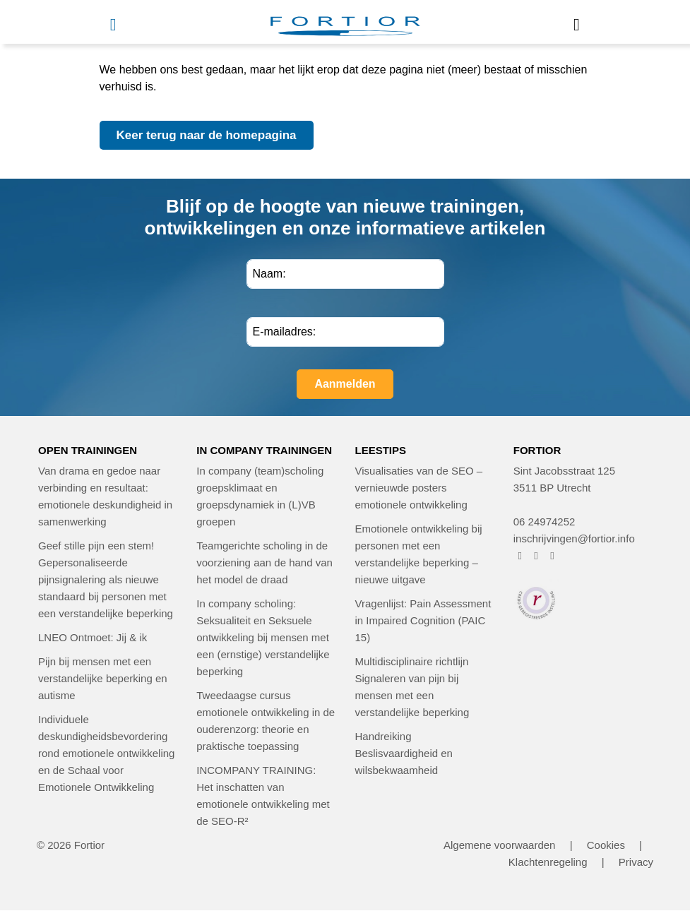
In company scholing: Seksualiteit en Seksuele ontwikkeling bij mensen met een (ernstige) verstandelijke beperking (262, 637)
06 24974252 (544, 522)
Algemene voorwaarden (499, 845)
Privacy (636, 862)
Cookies (606, 845)
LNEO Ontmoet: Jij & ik (92, 637)
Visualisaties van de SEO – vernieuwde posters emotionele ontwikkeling (419, 488)
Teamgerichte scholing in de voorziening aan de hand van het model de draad (264, 562)
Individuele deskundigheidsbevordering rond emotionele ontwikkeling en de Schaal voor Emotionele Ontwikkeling (106, 753)
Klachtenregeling (548, 862)
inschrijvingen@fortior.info (574, 538)
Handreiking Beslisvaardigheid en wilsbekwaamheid (404, 753)
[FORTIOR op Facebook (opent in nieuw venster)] (520, 555)
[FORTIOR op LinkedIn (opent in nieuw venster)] (552, 555)
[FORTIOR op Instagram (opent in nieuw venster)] (536, 555)
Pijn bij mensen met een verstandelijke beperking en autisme (102, 678)
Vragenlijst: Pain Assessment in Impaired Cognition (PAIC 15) (423, 620)
